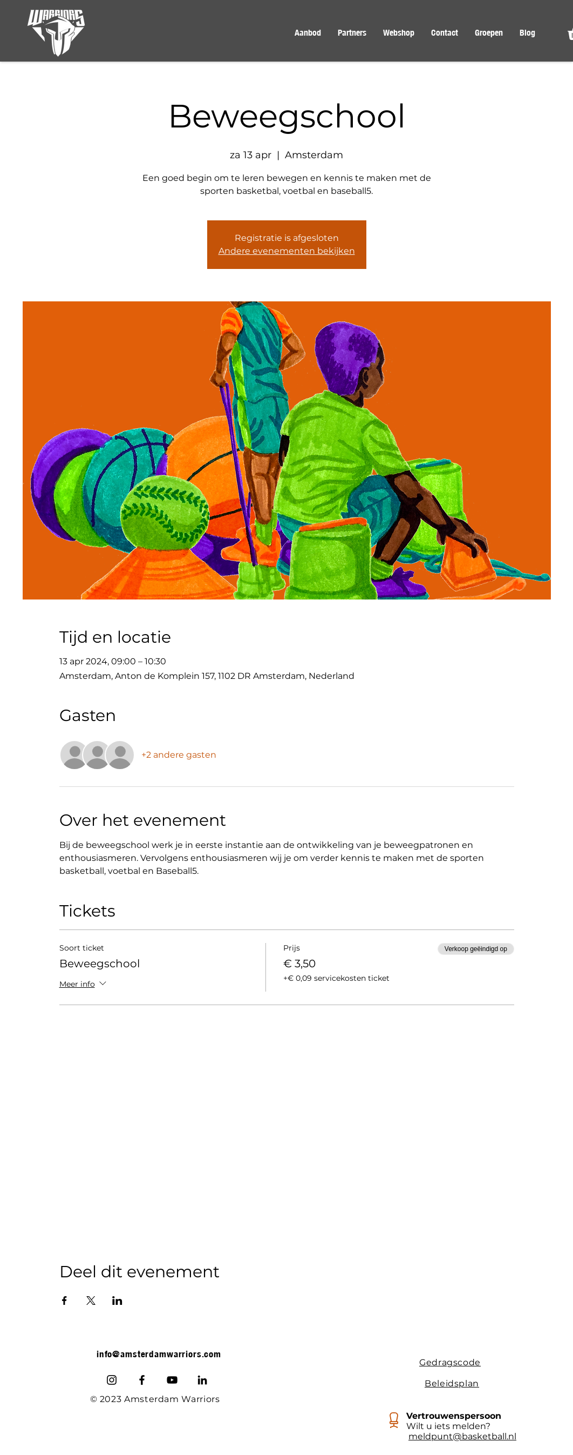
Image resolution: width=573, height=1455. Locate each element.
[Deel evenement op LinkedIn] (117, 1300)
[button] (307, 32)
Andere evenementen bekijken (287, 251)
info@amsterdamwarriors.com (159, 1354)
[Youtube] (172, 1379)
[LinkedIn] (202, 1379)
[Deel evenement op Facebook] (64, 1300)
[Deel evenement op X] (91, 1300)
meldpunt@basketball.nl (462, 1436)
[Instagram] (111, 1379)
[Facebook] (141, 1379)
